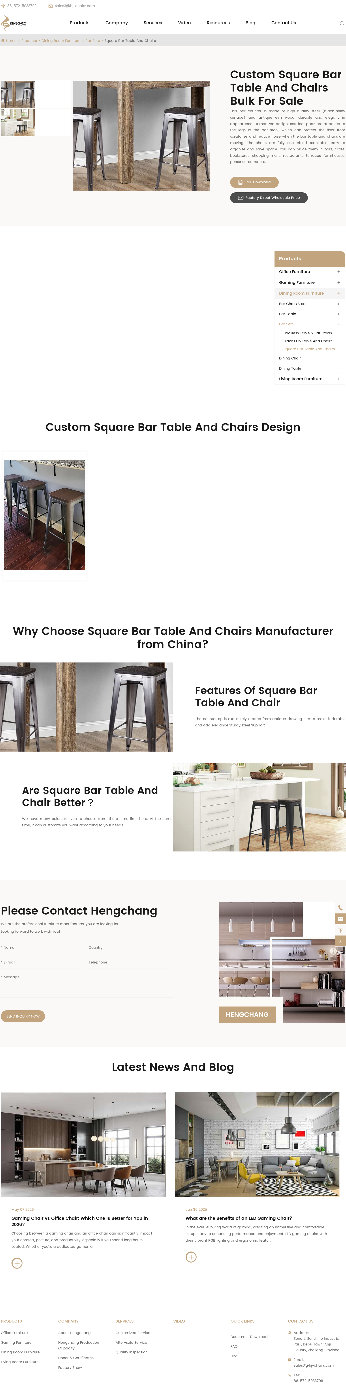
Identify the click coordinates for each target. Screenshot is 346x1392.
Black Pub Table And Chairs (308, 316)
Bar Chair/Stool (292, 279)
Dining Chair (290, 333)
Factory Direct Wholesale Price (285, 162)
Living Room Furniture (300, 354)
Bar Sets (92, 41)
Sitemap (215, 1384)
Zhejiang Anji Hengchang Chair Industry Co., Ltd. (66, 1384)
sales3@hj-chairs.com (75, 6)
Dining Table (290, 344)
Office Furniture (294, 247)
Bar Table (287, 289)
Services (153, 23)
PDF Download (218, 162)
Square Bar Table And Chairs (130, 41)
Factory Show (70, 1343)
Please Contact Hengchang (79, 886)
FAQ (234, 1322)
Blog (251, 23)
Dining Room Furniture (61, 41)
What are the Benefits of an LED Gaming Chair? (239, 1194)
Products (80, 23)
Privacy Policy (246, 1384)
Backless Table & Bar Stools (308, 308)
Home (11, 41)
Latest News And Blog (173, 1043)
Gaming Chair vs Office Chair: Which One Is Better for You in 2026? (79, 1197)
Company (116, 23)
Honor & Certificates (76, 1333)
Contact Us (283, 23)
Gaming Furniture (297, 258)
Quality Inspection (132, 1328)
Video (184, 23)
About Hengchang (74, 1308)
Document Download (249, 1312)
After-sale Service (131, 1318)
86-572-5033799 (22, 6)
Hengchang (247, 990)
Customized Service (133, 1308)
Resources (218, 23)
